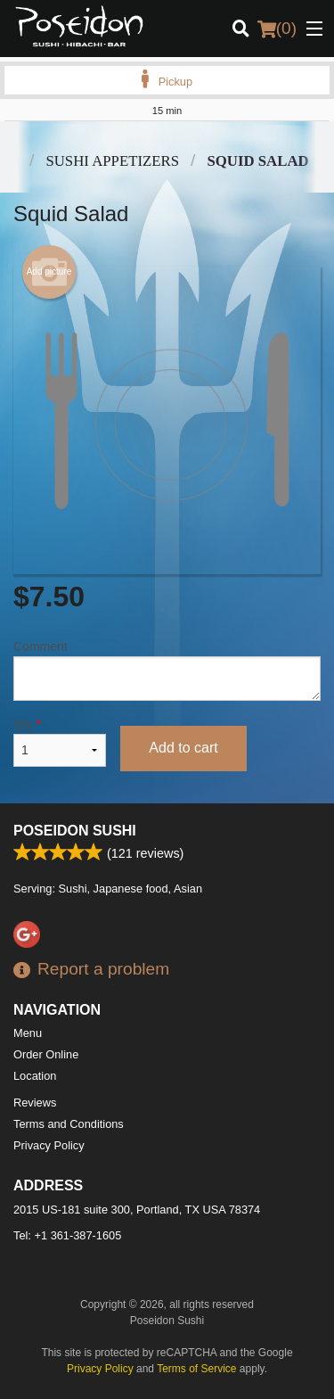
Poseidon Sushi (74, 830)
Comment (167, 670)
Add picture (49, 272)
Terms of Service (196, 1368)
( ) (277, 28)
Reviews (34, 1102)
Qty (59, 742)
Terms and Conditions (68, 1124)
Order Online (45, 1054)
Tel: (67, 1235)
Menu (27, 1033)
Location (34, 1075)
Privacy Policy (49, 1145)
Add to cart (183, 747)
